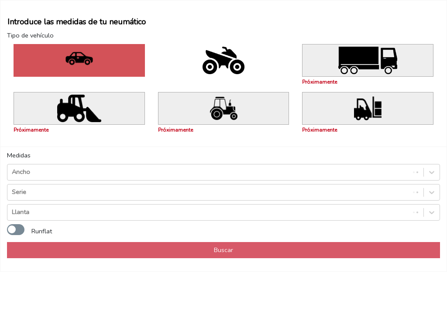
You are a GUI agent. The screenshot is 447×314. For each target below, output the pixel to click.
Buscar (223, 250)
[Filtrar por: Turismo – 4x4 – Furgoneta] (79, 60)
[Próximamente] (367, 60)
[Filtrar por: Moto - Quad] (223, 60)
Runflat (41, 231)
